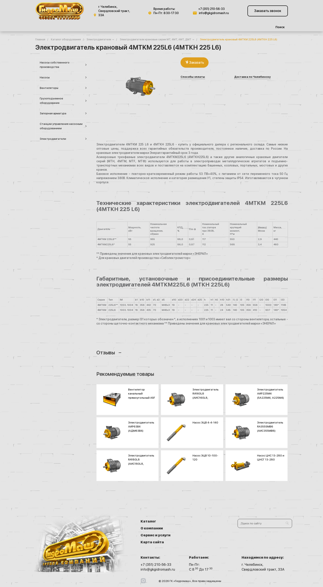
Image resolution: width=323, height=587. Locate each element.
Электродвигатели (63, 139)
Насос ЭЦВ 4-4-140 (205, 422)
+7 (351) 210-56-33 (211, 9)
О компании (198, 521)
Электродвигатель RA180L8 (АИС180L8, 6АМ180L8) (141, 462)
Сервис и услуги (155, 528)
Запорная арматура (63, 113)
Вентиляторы (63, 88)
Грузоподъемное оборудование (63, 100)
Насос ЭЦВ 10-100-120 (205, 457)
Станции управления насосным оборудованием (63, 126)
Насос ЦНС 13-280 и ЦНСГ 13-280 (270, 457)
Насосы (63, 77)
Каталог (148, 521)
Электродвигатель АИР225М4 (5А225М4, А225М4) (270, 393)
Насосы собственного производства (63, 65)
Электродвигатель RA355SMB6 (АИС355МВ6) (270, 426)
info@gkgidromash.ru (214, 13)
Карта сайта (198, 528)
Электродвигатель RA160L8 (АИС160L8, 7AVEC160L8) (206, 396)
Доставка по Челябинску (252, 76)
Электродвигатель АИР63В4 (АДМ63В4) (141, 426)
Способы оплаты (193, 76)
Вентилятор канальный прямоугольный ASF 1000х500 (141, 396)
